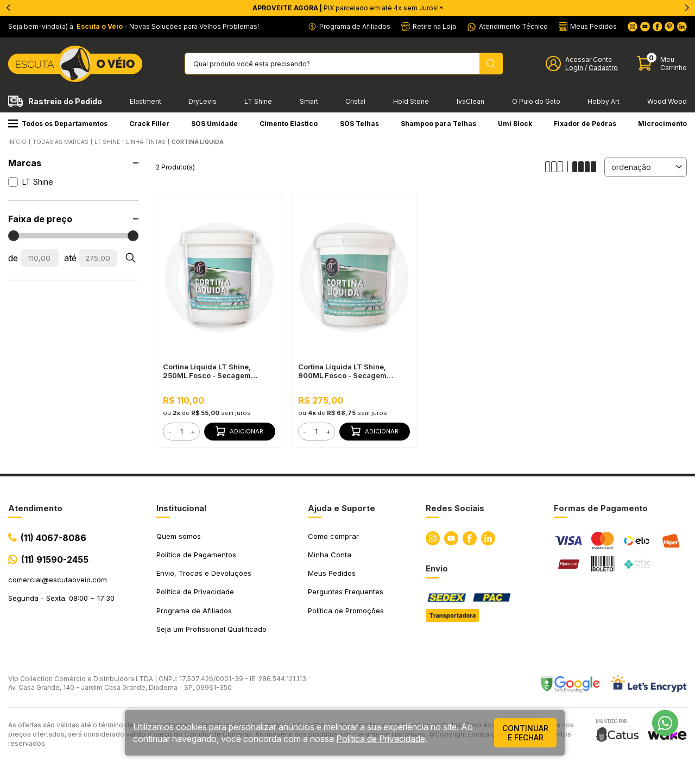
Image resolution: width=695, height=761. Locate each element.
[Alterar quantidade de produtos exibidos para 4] (584, 166)
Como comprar (333, 536)
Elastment (145, 101)
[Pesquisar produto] (491, 63)
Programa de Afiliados (194, 610)
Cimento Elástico (289, 124)
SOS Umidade (214, 124)
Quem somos (178, 536)
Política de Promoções (346, 610)
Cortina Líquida (198, 141)
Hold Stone (411, 101)
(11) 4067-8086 (53, 537)
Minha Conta (329, 554)
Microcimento (662, 124)
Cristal (355, 101)
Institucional (181, 508)
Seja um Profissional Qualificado (211, 629)
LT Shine (258, 101)
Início (17, 141)
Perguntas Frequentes (345, 591)
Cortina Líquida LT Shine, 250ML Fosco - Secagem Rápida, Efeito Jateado (207, 371)
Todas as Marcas (61, 141)
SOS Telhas (359, 124)
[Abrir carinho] (662, 63)
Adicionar (239, 431)
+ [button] (193, 431)
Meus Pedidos (332, 573)
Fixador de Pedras (585, 124)
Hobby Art (603, 101)
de (13, 258)
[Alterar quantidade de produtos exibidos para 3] (556, 166)
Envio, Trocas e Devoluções (203, 573)
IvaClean (470, 101)
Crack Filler (149, 124)
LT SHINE (107, 141)
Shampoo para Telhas (438, 124)
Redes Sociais (455, 508)
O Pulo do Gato (536, 101)
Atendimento (35, 508)
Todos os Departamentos (58, 124)
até (70, 258)
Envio (437, 568)
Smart (309, 101)
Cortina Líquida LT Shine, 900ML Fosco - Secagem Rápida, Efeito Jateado (342, 371)
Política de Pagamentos (196, 554)
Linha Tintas (146, 141)
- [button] (170, 431)
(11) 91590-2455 (55, 559)
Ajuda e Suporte (341, 508)
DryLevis (202, 101)
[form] (181, 431)
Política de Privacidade (195, 591)
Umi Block (515, 124)
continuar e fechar (525, 733)
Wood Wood (667, 101)
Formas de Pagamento (601, 508)
